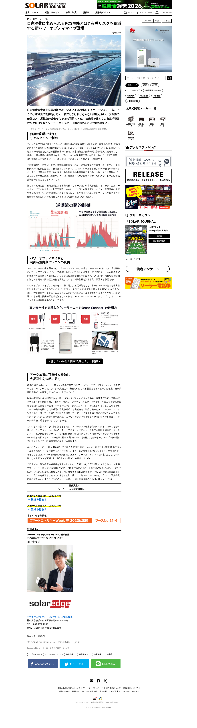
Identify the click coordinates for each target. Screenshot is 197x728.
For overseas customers (129, 691)
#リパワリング (133, 90)
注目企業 (69, 654)
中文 (157, 21)
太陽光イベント (102, 12)
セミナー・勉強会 (144, 12)
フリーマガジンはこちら (93, 688)
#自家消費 (144, 96)
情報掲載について (130, 688)
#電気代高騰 (132, 101)
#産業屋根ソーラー (153, 90)
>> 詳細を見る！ (36, 499)
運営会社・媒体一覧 (108, 691)
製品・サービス (52, 12)
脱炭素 (86, 12)
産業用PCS (83, 654)
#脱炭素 (130, 96)
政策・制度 (71, 12)
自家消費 (97, 654)
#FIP (145, 85)
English (147, 21)
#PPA (154, 85)
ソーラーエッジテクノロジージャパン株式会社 (49, 616)
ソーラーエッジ (54, 654)
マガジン (129, 12)
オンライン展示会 (163, 12)
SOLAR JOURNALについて (69, 688)
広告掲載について (113, 688)
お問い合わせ (64, 691)
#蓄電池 (156, 96)
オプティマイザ (35, 654)
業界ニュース (31, 12)
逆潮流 (109, 654)
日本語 (167, 21)
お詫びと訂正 (135, 259)
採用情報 (76, 691)
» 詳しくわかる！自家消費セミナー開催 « (74, 361)
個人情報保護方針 (89, 691)
